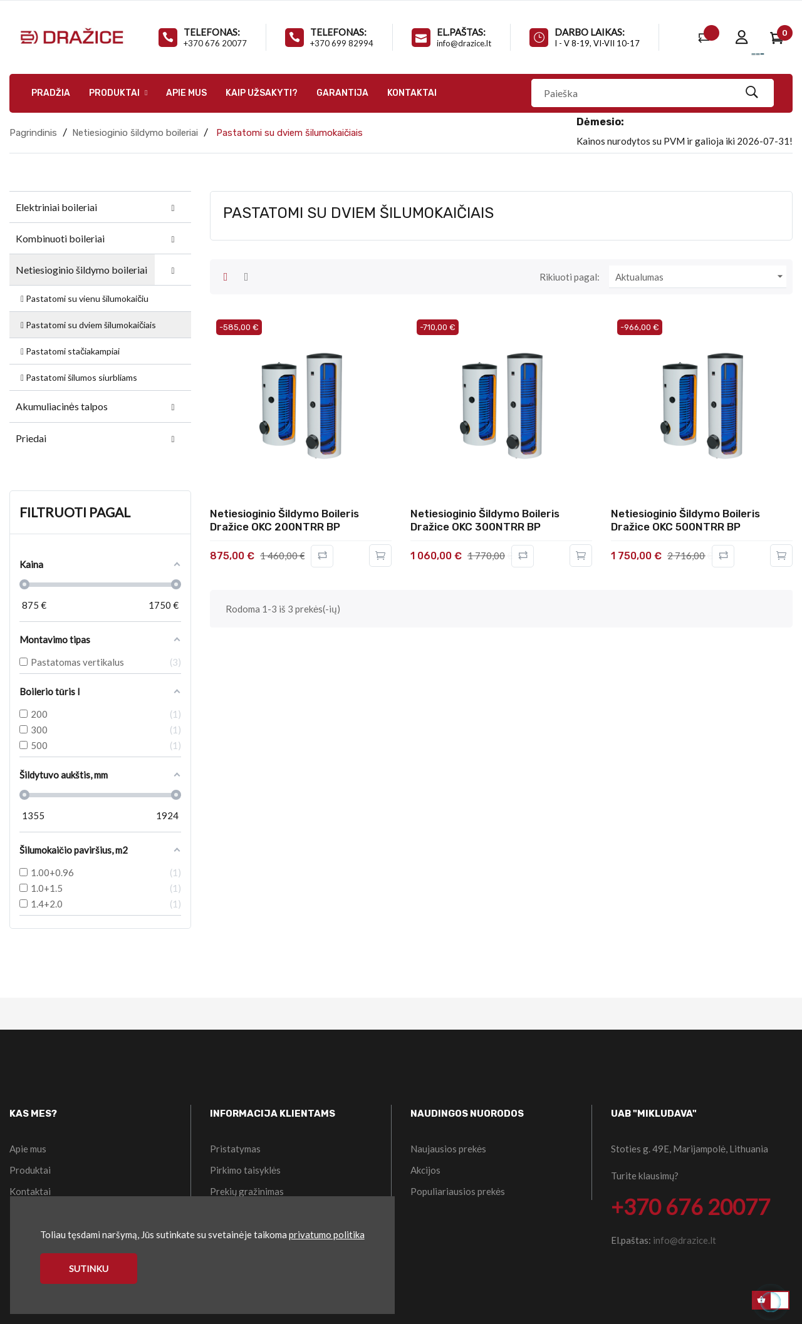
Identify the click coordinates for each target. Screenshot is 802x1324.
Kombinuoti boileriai (60, 238)
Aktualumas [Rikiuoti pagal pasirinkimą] (700, 277)
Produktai (30, 1170)
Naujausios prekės (448, 1148)
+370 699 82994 (341, 43)
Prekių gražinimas (247, 1191)
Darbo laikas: (590, 32)
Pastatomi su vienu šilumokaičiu (83, 298)
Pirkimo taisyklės (245, 1170)
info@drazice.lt (464, 43)
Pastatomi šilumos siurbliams (78, 377)
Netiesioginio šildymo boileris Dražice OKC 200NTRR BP (284, 520)
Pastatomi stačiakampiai (69, 351)
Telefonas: (212, 32)
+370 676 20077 (215, 43)
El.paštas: (461, 32)
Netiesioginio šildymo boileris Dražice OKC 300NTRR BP (485, 520)
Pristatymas (235, 1148)
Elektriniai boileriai (56, 207)
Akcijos (425, 1170)
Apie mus (27, 1148)
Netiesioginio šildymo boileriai (81, 270)
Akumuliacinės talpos (62, 406)
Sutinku (88, 1268)
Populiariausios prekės (457, 1191)
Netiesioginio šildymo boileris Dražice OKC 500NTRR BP (685, 520)
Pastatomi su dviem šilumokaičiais (87, 324)
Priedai (31, 438)
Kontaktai (30, 1191)
